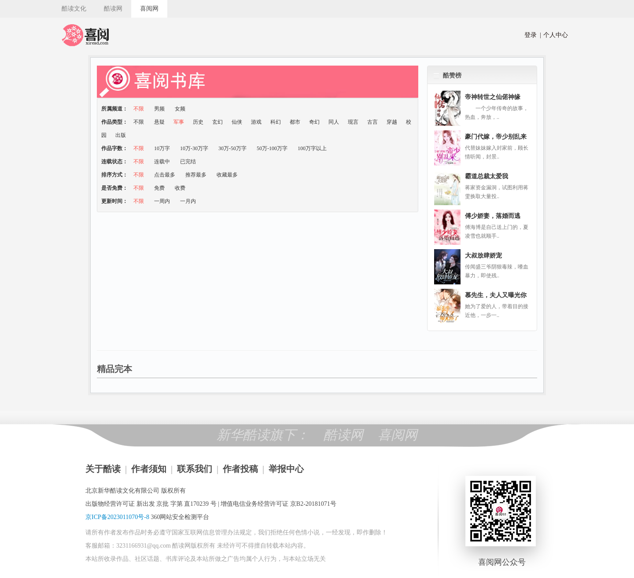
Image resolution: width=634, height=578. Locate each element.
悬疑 (159, 122)
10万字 (162, 148)
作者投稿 (240, 468)
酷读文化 (74, 8)
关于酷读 (103, 468)
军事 (178, 122)
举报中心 (286, 468)
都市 (295, 122)
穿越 (392, 122)
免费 (160, 188)
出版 (120, 135)
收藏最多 (227, 175)
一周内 (162, 201)
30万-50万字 (233, 148)
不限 (139, 109)
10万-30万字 (195, 148)
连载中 (162, 161)
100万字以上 (312, 148)
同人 (333, 122)
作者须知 (148, 468)
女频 (180, 109)
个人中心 (554, 35)
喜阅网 (149, 8)
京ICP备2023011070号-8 (117, 517)
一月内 (188, 201)
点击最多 (165, 175)
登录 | (532, 35)
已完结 (188, 161)
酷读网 (113, 8)
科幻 (275, 122)
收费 (180, 188)
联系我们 (194, 468)
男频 (160, 109)
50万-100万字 (273, 148)
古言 (372, 122)
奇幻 (314, 122)
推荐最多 (196, 175)
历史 (198, 122)
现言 (353, 122)
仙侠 (237, 122)
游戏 (256, 122)
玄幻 (217, 122)
